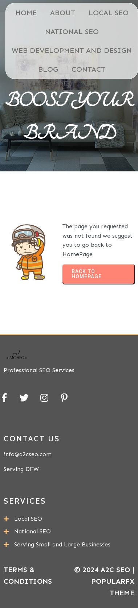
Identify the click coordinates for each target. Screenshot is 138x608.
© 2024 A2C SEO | (104, 569)
